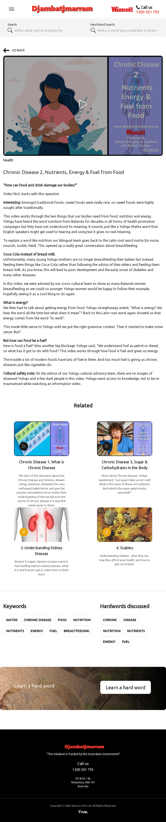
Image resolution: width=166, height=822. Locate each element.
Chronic (110, 620)
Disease (129, 620)
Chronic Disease (37, 620)
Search (12, 24)
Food (62, 620)
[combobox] (44, 30)
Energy (36, 631)
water (11, 620)
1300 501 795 (147, 12)
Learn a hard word (125, 687)
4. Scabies (124, 548)
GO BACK (14, 50)
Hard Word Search (103, 24)
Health (8, 160)
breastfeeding (76, 631)
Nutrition (82, 620)
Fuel (53, 631)
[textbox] (127, 30)
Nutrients (15, 631)
